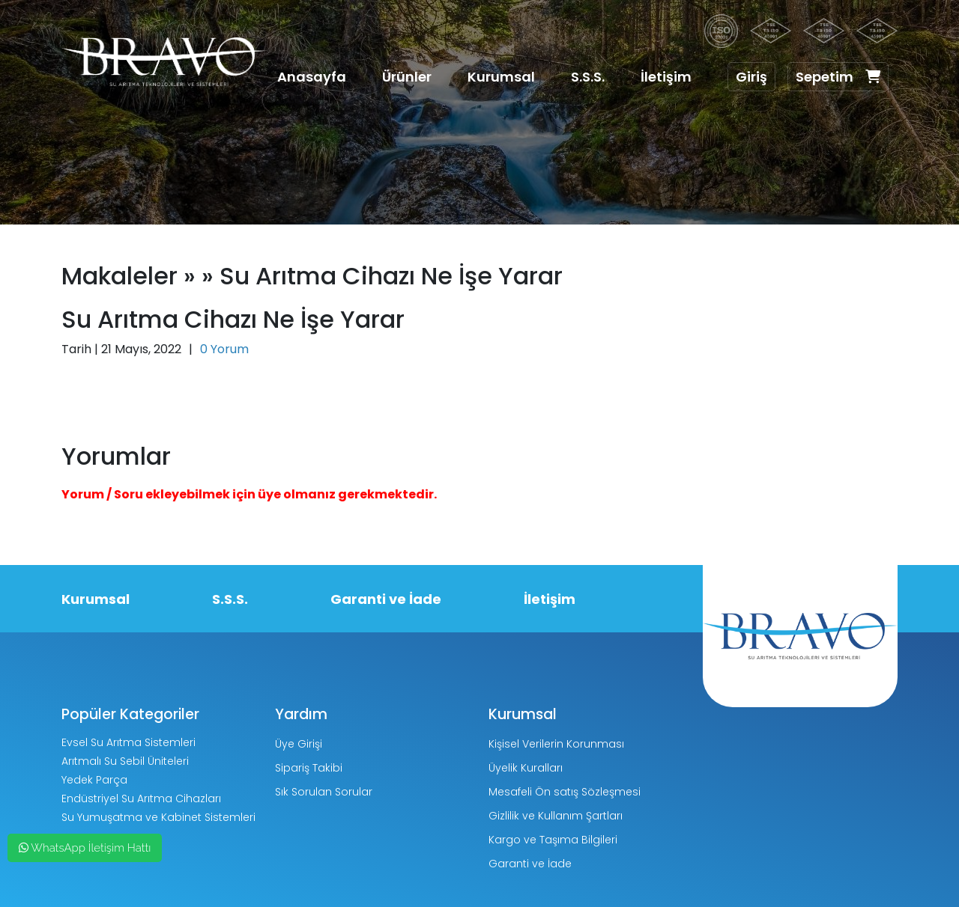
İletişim (666, 76)
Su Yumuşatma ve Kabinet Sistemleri (158, 817)
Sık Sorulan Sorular (323, 791)
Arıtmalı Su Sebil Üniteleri (125, 761)
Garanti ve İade (385, 599)
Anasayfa (311, 76)
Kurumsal (501, 76)
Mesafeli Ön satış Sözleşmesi (564, 791)
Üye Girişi (298, 743)
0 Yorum (224, 349)
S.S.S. (588, 76)
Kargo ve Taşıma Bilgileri (552, 839)
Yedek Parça (94, 779)
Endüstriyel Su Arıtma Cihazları (141, 798)
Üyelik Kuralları (525, 767)
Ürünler (407, 76)
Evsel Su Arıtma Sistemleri (128, 742)
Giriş (751, 76)
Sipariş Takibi (308, 767)
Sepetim (838, 76)
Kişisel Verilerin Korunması (556, 743)
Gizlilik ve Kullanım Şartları (555, 815)
